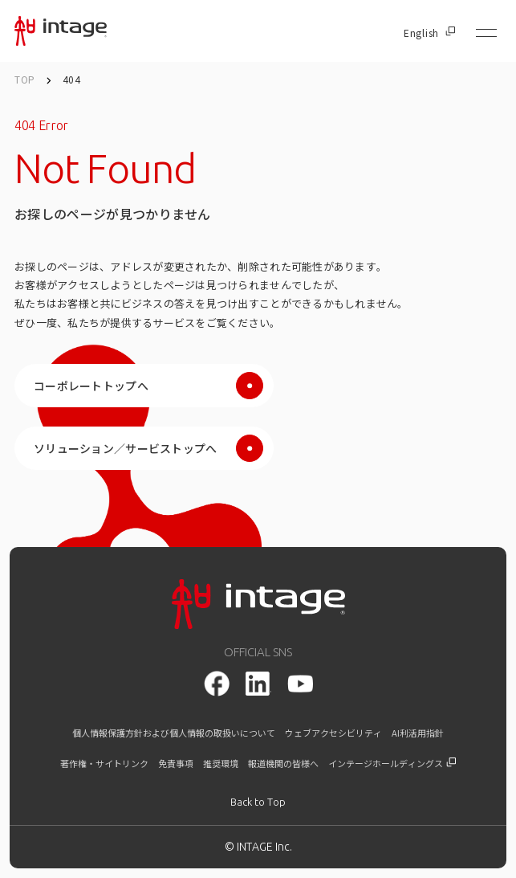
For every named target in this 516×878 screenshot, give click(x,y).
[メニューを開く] (486, 32)
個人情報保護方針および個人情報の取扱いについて (173, 733)
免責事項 (175, 764)
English (429, 33)
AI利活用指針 (418, 733)
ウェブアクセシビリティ (333, 733)
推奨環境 (220, 764)
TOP (24, 79)
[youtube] (300, 684)
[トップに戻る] (258, 802)
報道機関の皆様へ (283, 764)
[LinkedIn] (258, 684)
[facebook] (217, 683)
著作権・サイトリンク (104, 764)
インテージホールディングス (392, 764)
